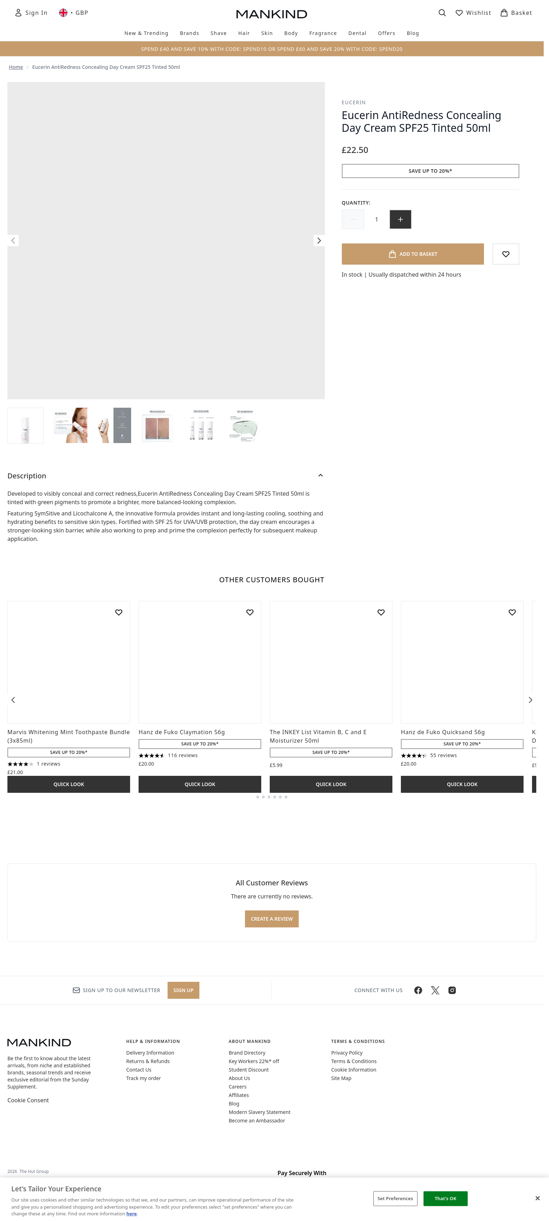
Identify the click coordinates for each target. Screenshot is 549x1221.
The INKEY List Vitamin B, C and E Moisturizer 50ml (318, 736)
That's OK (445, 1198)
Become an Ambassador (257, 1120)
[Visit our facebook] (418, 990)
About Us (239, 1078)
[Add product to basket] (413, 254)
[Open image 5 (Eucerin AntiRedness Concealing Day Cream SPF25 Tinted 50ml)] (201, 425)
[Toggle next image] (319, 240)
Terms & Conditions (354, 1061)
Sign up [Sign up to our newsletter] (184, 990)
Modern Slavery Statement (260, 1112)
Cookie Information (353, 1069)
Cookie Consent (28, 1100)
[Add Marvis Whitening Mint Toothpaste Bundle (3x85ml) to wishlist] (118, 612)
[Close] (537, 1198)
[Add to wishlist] (505, 254)
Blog (234, 1103)
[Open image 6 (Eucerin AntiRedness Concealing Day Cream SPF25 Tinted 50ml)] (245, 425)
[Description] (166, 475)
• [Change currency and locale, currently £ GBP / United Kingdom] (73, 12)
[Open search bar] (442, 12)
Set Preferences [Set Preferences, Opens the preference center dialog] (395, 1198)
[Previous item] (13, 700)
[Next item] (530, 700)
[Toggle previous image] (13, 240)
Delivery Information (150, 1052)
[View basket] (516, 12)
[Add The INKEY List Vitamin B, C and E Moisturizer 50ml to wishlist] (381, 612)
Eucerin (354, 102)
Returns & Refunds (148, 1061)
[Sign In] (31, 13)
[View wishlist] (473, 12)
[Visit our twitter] (435, 990)
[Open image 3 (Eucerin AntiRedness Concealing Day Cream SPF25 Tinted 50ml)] (113, 425)
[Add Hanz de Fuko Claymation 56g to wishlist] (249, 612)
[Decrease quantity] (353, 219)
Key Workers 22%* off (254, 1061)
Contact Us (138, 1069)
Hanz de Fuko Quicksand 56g (443, 732)
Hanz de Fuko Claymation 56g (182, 732)
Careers (237, 1086)
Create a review (272, 918)
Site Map (341, 1078)
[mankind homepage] (271, 14)
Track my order (143, 1078)
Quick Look (68, 784)
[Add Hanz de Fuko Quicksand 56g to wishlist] (512, 612)
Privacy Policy (346, 1052)
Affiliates (239, 1095)
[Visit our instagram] (452, 990)
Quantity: (356, 202)
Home (16, 67)
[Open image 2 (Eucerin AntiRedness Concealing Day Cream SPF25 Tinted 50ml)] (69, 425)
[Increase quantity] (400, 219)
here (132, 1213)
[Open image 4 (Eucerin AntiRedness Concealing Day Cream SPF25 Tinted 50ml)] (157, 425)
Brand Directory (247, 1052)
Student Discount (249, 1069)
